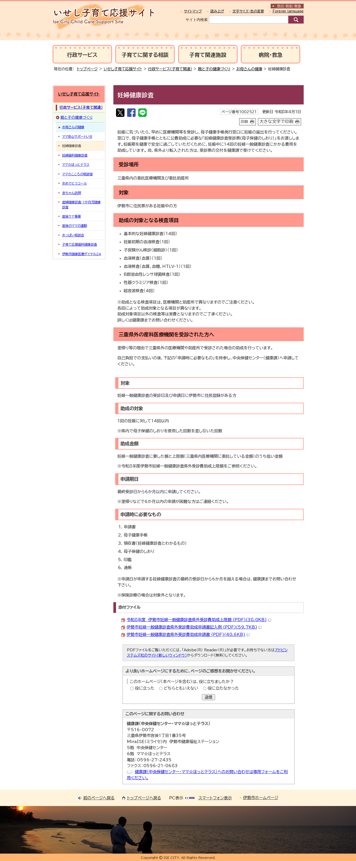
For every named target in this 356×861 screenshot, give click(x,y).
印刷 (244, 121)
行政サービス (82, 54)
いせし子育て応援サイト (123, 69)
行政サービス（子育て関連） (170, 69)
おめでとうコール (74, 183)
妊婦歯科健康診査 (74, 155)
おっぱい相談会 (73, 235)
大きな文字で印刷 (276, 121)
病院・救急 (271, 54)
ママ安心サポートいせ (77, 136)
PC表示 (176, 798)
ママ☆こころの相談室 (77, 174)
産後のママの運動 (74, 225)
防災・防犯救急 (289, 6)
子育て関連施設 (207, 54)
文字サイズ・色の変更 (248, 11)
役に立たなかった (223, 688)
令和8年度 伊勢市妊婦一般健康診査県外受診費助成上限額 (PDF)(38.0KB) (199, 620)
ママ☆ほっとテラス (75, 164)
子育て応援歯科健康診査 (79, 244)
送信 (208, 697)
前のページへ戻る (99, 798)
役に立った (144, 688)
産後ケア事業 (71, 216)
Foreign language (288, 11)
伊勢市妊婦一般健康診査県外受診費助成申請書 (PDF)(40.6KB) (188, 634)
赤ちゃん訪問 (71, 192)
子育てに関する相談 (145, 54)
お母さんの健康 (249, 69)
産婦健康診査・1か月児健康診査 (81, 204)
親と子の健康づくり (214, 69)
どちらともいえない (181, 688)
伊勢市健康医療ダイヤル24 (81, 253)
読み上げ (217, 11)
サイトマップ (193, 11)
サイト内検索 (197, 19)
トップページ (87, 69)
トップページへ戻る (144, 798)
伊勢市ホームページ (260, 798)
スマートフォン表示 (215, 798)
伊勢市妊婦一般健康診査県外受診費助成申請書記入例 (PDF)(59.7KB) (194, 627)
